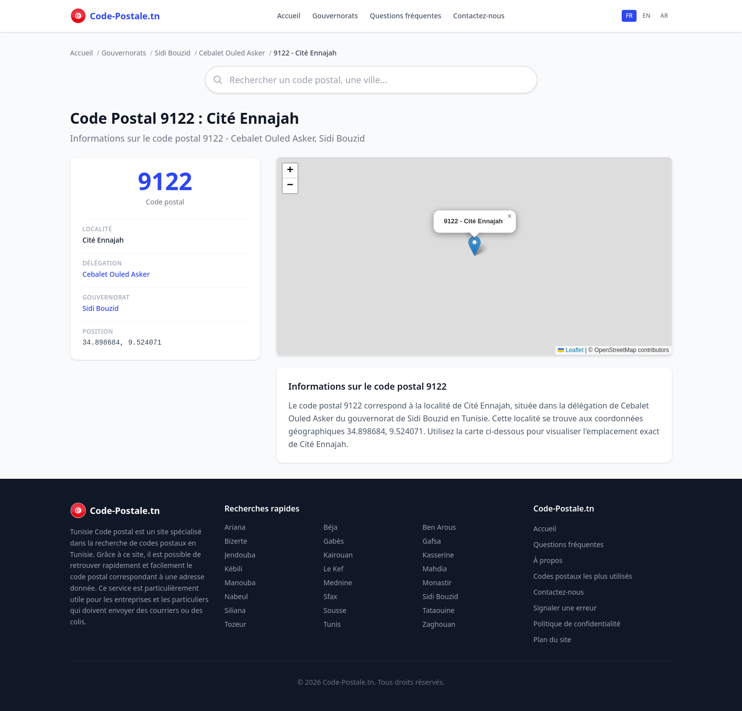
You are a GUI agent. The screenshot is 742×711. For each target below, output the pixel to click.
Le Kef (334, 568)
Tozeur (236, 624)
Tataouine (439, 610)
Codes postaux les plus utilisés (583, 576)
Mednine (338, 582)
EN (646, 15)
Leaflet (570, 350)
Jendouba (240, 554)
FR (629, 15)
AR (664, 15)
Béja (331, 527)
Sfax (331, 596)
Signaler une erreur (565, 607)
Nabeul (236, 596)
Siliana (235, 610)
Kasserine (438, 554)
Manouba (240, 582)
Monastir (437, 582)
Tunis (332, 624)
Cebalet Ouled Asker (232, 52)
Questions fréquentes (406, 15)
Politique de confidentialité (577, 623)
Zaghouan (439, 624)
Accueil (288, 15)
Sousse (335, 610)
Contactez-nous (479, 15)
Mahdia (435, 568)
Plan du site (552, 639)
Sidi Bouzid (172, 52)
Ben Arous (439, 527)
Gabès (334, 541)
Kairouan (338, 554)
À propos (548, 560)
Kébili (234, 568)
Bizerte (236, 541)
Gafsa (432, 541)
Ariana (235, 527)
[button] (474, 246)
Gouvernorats (335, 15)
